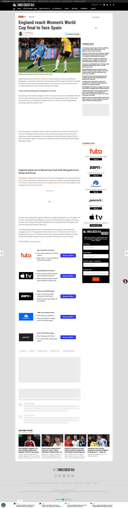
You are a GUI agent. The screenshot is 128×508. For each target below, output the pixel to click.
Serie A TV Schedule (67, 1)
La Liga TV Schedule (55, 1)
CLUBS (67, 8)
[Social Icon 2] (64, 475)
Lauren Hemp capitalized (27, 180)
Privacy (58, 483)
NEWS (19, 8)
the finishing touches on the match (55, 182)
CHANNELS (85, 8)
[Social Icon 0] (55, 475)
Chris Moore (29, 33)
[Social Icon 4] (72, 475)
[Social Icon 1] (60, 475)
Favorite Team (87, 263)
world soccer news (68, 351)
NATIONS (75, 8)
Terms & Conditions (67, 483)
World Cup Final (55, 351)
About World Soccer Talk (36, 483)
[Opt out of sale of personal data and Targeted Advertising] (3, 505)
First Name (86, 244)
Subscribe (96, 272)
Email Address (87, 253)
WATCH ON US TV (44, 8)
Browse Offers (68, 255)
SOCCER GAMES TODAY (30, 8)
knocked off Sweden (43, 86)
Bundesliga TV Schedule (79, 1)
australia (23, 351)
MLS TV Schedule (32, 1)
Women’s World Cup (41, 79)
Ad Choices (87, 483)
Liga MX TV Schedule (43, 1)
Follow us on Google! (73, 34)
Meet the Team (49, 483)
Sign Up (96, 159)
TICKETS (93, 8)
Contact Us (95, 483)
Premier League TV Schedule (18, 1)
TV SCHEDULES (57, 8)
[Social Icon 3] (68, 475)
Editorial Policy (78, 483)
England (32, 351)
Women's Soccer (42, 351)
